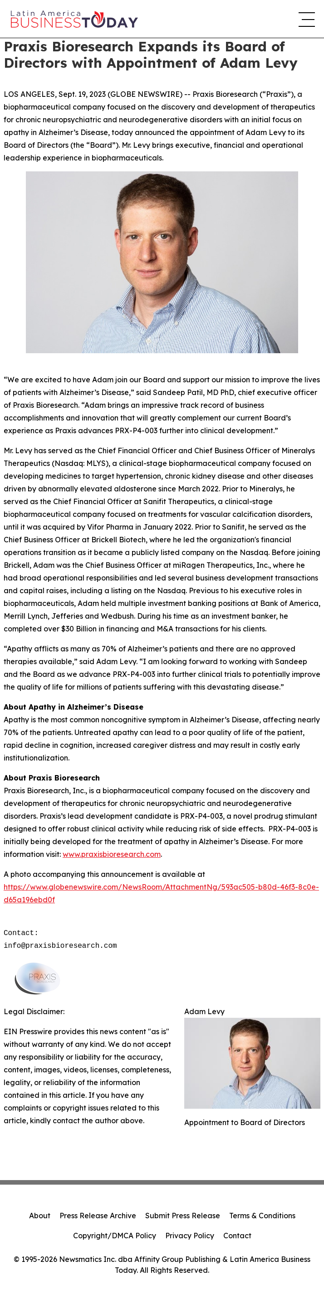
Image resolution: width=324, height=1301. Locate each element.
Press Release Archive (97, 1215)
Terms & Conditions (262, 1215)
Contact (237, 1235)
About (39, 1215)
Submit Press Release (182, 1215)
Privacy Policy (189, 1235)
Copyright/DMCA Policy (114, 1235)
